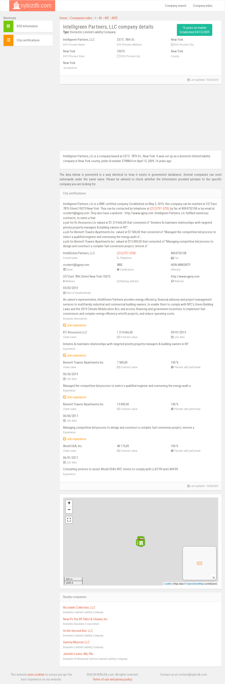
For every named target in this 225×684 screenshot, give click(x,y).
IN (100, 18)
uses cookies (36, 675)
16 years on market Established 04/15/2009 (194, 30)
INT (107, 18)
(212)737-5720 (159, 208)
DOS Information (27, 26)
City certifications (28, 40)
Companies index (81, 18)
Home (63, 18)
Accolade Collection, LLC (79, 607)
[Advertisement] (28, 115)
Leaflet (168, 583)
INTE (115, 18)
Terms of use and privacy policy (112, 679)
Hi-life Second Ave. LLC (78, 631)
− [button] (69, 510)
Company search (175, 6)
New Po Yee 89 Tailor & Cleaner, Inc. (85, 619)
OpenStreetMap (195, 583)
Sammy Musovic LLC (76, 642)
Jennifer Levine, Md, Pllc (78, 654)
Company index (202, 6)
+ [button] (69, 503)
